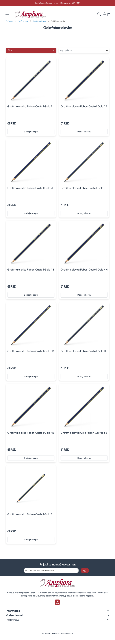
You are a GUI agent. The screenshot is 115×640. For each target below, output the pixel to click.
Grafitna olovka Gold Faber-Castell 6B (84, 432)
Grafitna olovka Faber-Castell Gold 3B (84, 188)
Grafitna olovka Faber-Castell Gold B (29, 106)
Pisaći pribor (23, 21)
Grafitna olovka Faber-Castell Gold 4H (84, 269)
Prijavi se (104, 14)
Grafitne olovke (39, 21)
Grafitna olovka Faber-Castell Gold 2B (84, 106)
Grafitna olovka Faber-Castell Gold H (83, 351)
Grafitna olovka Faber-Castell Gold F (29, 514)
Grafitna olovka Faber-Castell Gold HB (30, 432)
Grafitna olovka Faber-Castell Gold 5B (30, 351)
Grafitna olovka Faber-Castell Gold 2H (30, 188)
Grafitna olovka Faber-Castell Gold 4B (30, 269)
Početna (9, 21)
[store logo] (32, 14)
